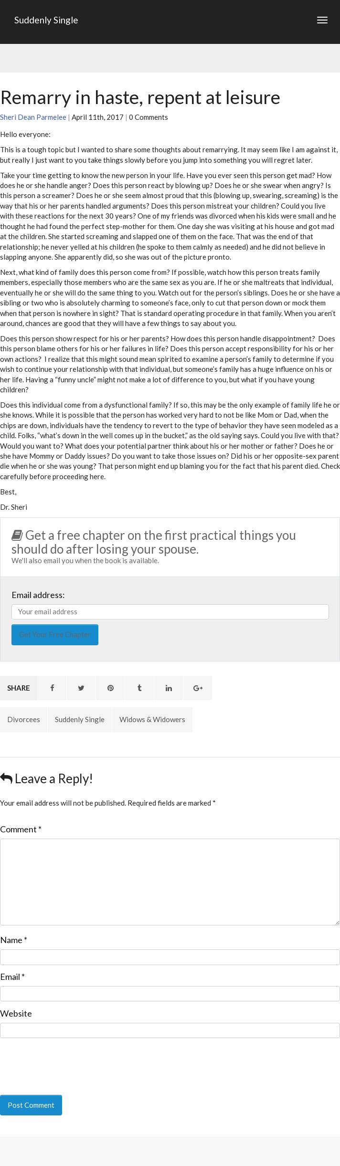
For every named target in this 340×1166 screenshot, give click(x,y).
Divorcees (23, 719)
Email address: (38, 594)
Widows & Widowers (152, 719)
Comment (21, 829)
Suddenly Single (46, 19)
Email (12, 976)
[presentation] (65, 1060)
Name (13, 940)
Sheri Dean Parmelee (33, 117)
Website (16, 1013)
